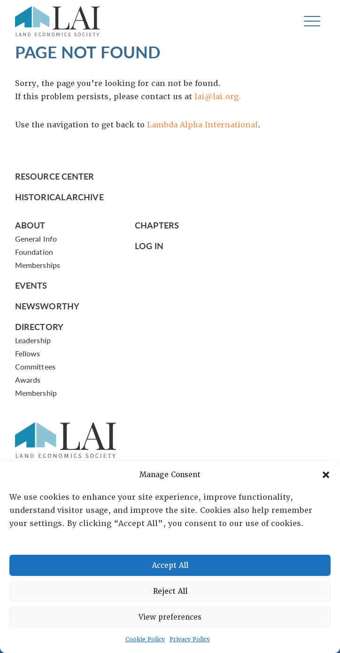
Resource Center (54, 176)
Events (31, 285)
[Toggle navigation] (312, 21)
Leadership (33, 340)
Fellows (27, 353)
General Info (36, 238)
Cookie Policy (145, 639)
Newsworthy (47, 306)
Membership (36, 392)
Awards (27, 379)
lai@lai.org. (217, 97)
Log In (149, 246)
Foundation (34, 251)
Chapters (157, 225)
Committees (35, 366)
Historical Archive (59, 197)
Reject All (170, 591)
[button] (326, 475)
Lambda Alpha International (202, 125)
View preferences (170, 617)
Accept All (170, 565)
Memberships (37, 265)
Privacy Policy (190, 639)
